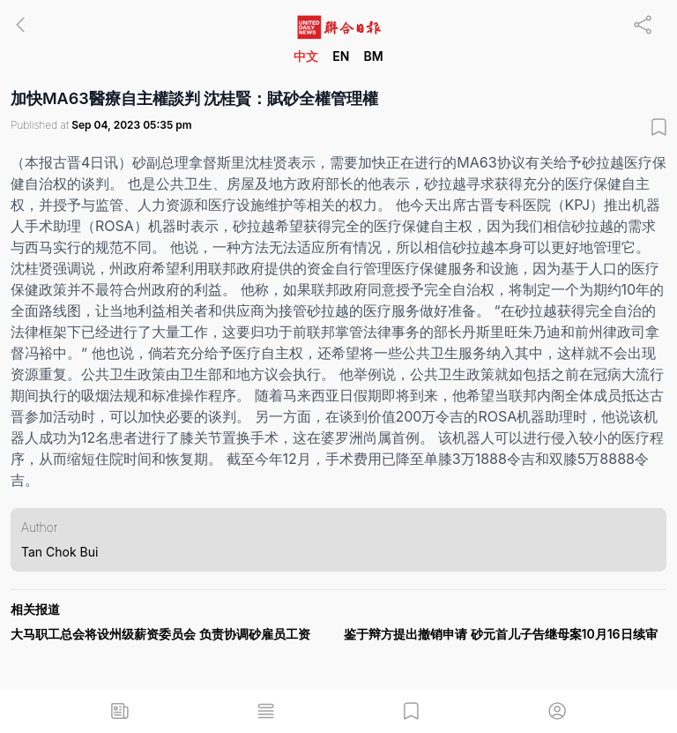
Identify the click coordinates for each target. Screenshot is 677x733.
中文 (306, 56)
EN (340, 56)
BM (373, 56)
